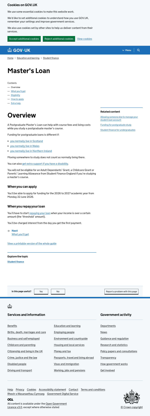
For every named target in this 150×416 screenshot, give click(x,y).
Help (10, 389)
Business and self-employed (23, 338)
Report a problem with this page (121, 291)
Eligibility (15, 95)
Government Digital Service (62, 393)
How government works (114, 364)
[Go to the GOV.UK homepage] (18, 50)
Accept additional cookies (24, 38)
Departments (108, 325)
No (60, 291)
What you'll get (18, 91)
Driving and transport (19, 370)
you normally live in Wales (24, 146)
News (103, 332)
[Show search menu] (138, 50)
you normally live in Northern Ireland (31, 151)
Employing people (64, 332)
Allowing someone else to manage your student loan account (119, 118)
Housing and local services (69, 345)
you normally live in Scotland (26, 141)
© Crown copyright (132, 407)
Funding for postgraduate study (115, 124)
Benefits (12, 325)
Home (10, 58)
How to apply (17, 99)
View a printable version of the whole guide (31, 243)
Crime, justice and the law (22, 357)
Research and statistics (114, 345)
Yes (43, 291)
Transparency (108, 357)
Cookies (31, 389)
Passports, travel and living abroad (74, 357)
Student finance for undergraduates (117, 130)
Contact (73, 389)
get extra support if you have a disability (45, 163)
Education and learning (28, 58)
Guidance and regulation (114, 338)
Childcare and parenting (21, 345)
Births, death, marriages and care (26, 332)
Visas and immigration (66, 364)
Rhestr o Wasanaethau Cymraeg (25, 393)
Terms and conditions (93, 389)
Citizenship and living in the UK (25, 351)
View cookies (84, 38)
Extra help (16, 103)
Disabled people (16, 364)
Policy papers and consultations (118, 351)
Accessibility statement (52, 389)
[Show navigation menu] (126, 50)
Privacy (20, 389)
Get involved (107, 370)
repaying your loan (39, 213)
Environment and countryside (71, 338)
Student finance (51, 58)
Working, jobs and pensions (69, 370)
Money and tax (62, 351)
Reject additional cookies (59, 38)
